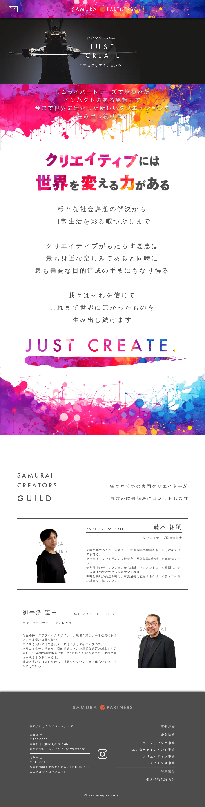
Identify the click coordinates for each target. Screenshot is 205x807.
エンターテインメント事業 (153, 749)
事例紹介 (168, 726)
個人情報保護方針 (160, 779)
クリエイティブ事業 (159, 756)
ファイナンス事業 (160, 763)
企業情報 (168, 734)
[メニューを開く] (191, 9)
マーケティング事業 (159, 743)
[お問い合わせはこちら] (13, 9)
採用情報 (168, 771)
